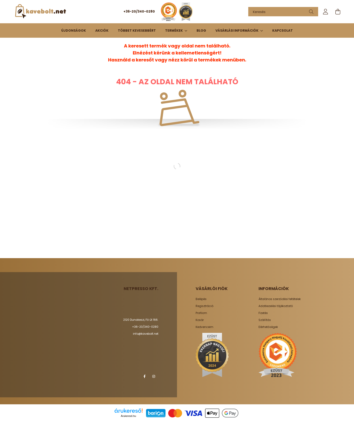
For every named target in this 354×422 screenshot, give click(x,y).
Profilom (201, 313)
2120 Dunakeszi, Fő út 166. (140, 320)
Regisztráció (204, 306)
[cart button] (337, 11)
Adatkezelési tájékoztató (276, 306)
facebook (144, 376)
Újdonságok (73, 30)
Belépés (201, 299)
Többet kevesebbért (137, 30)
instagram (153, 376)
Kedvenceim (204, 327)
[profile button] (325, 11)
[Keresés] (283, 11)
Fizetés (263, 313)
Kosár (200, 320)
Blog (201, 30)
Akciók (102, 30)
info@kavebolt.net (145, 334)
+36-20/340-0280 (139, 11)
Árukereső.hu (128, 416)
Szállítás (265, 320)
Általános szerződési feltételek (280, 299)
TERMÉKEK (174, 30)
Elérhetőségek (268, 327)
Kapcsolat (282, 30)
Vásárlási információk (237, 30)
